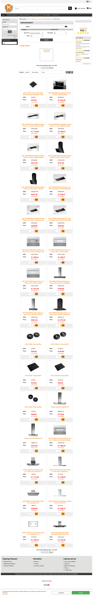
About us (36, 562)
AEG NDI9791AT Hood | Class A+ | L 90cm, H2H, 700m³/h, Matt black (59, 314)
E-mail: (4, 23)
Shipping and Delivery (9, 564)
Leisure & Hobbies (46, 15)
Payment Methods (9, 566)
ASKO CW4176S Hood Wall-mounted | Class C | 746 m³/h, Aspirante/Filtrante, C (59, 503)
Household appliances (12, 15)
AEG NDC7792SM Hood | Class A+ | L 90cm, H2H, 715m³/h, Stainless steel (33, 251)
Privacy (66, 569)
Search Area (26, 33)
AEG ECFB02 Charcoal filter (33, 345)
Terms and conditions (70, 562)
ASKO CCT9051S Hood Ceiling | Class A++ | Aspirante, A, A (33, 534)
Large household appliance (43, 30)
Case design (50, 33)
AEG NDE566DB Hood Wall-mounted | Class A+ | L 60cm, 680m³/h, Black (33, 157)
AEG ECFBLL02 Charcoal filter (60, 376)
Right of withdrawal (69, 566)
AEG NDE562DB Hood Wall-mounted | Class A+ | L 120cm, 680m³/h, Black (33, 126)
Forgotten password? (12, 36)
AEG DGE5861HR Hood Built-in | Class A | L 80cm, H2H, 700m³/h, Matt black (59, 220)
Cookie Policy (5, 594)
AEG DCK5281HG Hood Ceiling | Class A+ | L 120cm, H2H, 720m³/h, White (59, 440)
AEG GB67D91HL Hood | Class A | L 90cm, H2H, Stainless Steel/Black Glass (59, 283)
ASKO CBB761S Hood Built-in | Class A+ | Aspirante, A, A (33, 502)
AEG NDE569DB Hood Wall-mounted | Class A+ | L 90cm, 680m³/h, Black (59, 126)
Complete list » (87, 64)
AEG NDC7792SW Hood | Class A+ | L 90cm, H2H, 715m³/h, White (60, 251)
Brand (28, 36)
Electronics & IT (35, 15)
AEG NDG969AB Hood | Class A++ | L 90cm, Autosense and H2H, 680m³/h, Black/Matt (60, 189)
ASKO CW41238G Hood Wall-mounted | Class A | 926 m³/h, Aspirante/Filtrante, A (60, 535)
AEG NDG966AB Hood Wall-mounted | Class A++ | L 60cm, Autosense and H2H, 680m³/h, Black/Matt (33, 220)
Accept (81, 592)
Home (3, 15)
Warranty (66, 564)
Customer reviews (39, 566)
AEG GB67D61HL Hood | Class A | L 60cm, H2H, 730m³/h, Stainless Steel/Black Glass (33, 315)
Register (15, 37)
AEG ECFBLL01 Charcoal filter (60, 345)
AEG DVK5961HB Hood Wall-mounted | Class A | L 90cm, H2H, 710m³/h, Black (59, 158)
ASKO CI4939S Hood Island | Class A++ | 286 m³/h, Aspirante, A (33, 471)
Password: (5, 28)
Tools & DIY (55, 15)
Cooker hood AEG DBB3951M (60, 408)
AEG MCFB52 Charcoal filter (33, 408)
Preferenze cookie (46, 581)
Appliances (33, 30)
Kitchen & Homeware (24, 15)
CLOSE (91, 591)
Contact (36, 564)
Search (27, 27)
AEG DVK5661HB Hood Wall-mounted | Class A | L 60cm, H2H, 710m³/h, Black (33, 189)
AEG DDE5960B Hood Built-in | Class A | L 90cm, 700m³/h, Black (59, 94)
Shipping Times (8, 562)
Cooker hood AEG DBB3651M (33, 439)
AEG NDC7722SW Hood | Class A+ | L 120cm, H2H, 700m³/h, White (33, 283)
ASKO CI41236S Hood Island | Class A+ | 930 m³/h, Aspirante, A (59, 471)
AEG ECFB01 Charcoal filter (33, 376)
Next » (51, 68)
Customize (61, 592)
